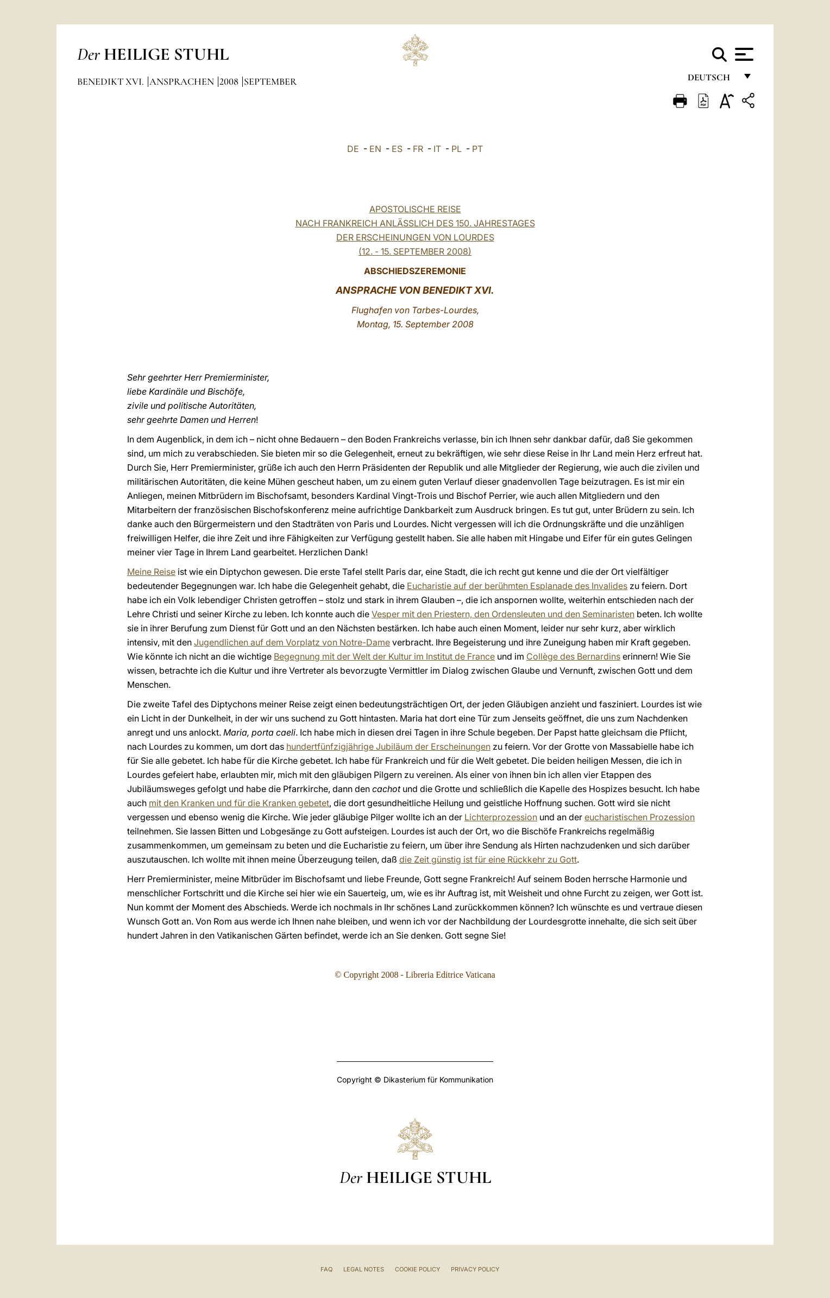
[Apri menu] (742, 54)
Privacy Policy (475, 1269)
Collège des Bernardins (573, 656)
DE (353, 148)
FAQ (326, 1269)
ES (397, 148)
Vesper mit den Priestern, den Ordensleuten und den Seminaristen (503, 614)
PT (477, 148)
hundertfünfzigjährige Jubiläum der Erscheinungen (388, 746)
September (270, 81)
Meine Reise (151, 571)
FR (418, 148)
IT (437, 148)
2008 (230, 81)
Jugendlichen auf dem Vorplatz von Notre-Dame (292, 642)
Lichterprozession (500, 817)
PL (456, 148)
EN (375, 148)
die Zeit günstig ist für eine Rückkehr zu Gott (488, 859)
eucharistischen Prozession (639, 817)
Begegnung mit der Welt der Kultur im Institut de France (384, 656)
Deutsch (712, 80)
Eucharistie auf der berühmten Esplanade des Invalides (517, 585)
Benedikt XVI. (111, 81)
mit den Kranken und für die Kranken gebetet (239, 802)
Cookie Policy (417, 1269)
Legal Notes (363, 1269)
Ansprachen (182, 81)
